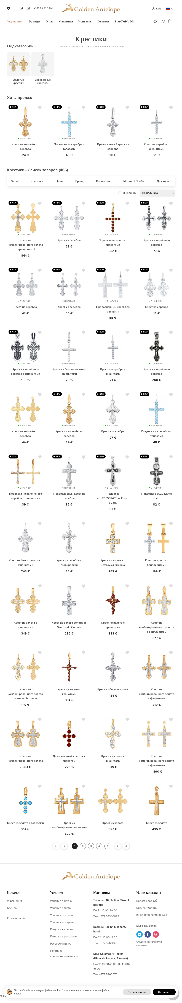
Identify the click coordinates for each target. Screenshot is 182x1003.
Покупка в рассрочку (63, 936)
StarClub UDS (124, 21)
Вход (156, 8)
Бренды (34, 21)
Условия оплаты (60, 908)
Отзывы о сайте (17, 918)
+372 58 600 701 (43, 8)
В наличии (129, 193)
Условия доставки (62, 915)
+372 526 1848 (108, 943)
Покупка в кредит (61, 929)
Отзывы (103, 21)
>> (127, 846)
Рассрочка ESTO (60, 943)
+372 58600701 (108, 974)
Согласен (164, 992)
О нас (49, 21)
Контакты (85, 21)
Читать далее (137, 992)
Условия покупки (61, 901)
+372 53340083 (109, 916)
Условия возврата (62, 922)
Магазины (66, 21)
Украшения (15, 21)
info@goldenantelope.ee (151, 915)
